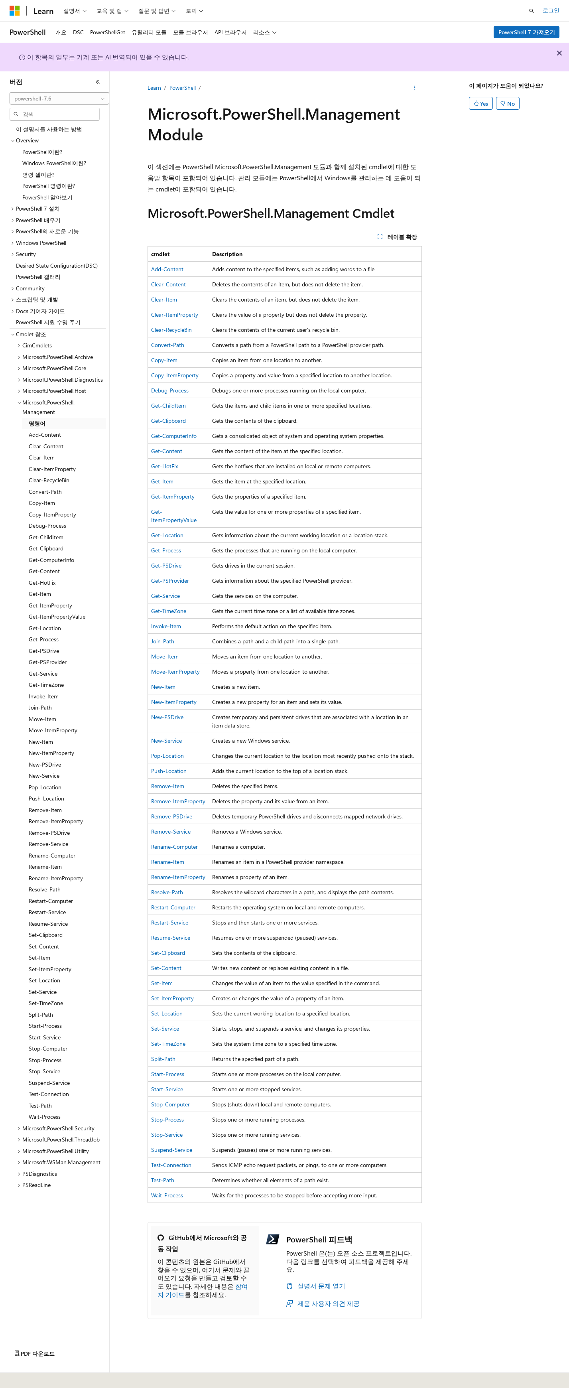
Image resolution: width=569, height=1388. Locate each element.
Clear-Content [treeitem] (46, 446)
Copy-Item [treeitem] (42, 503)
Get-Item (162, 481)
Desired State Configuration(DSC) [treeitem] (57, 265)
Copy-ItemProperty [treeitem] (52, 514)
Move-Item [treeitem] (42, 719)
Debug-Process (170, 390)
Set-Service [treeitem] (43, 992)
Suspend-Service (171, 1149)
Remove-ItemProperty (178, 801)
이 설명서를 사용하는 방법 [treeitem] (49, 129)
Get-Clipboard (168, 420)
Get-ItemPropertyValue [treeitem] (57, 616)
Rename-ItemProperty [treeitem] (56, 878)
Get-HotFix (164, 466)
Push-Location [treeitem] (46, 798)
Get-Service (165, 595)
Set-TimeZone (168, 1043)
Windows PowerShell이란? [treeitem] (54, 163)
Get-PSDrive (166, 565)
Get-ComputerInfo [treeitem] (51, 560)
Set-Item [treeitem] (39, 957)
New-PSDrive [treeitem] (45, 764)
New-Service (166, 740)
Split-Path (163, 1059)
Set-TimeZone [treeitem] (46, 1003)
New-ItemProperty (174, 702)
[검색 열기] (531, 11)
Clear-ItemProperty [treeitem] (52, 469)
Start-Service (167, 1089)
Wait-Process (167, 1195)
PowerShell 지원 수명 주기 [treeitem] (48, 322)
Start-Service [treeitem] (45, 1037)
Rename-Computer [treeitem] (52, 855)
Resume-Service (170, 937)
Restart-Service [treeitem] (47, 912)
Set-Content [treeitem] (44, 946)
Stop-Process (167, 1119)
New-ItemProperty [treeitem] (51, 753)
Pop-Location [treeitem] (45, 787)
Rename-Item (167, 862)
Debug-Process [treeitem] (47, 525)
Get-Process (166, 550)
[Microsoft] (15, 11)
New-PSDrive (167, 717)
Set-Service (165, 1028)
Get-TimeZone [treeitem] (46, 684)
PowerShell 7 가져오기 (526, 32)
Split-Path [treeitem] (41, 1014)
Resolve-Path (167, 892)
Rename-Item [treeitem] (45, 866)
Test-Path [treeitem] (40, 1105)
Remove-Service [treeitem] (48, 844)
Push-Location (169, 771)
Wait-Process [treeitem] (45, 1116)
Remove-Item (167, 786)
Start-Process (167, 1074)
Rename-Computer (174, 846)
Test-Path (162, 1180)
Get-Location (167, 535)
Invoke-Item (166, 626)
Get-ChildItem (168, 405)
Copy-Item (164, 360)
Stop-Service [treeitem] (44, 1071)
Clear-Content (168, 284)
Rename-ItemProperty (178, 877)
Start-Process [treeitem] (45, 1025)
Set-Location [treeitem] (44, 980)
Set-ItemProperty (172, 998)
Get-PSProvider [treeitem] (48, 662)
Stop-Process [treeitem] (45, 1060)
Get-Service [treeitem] (43, 673)
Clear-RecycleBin (171, 329)
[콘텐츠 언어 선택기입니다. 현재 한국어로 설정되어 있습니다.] (26, 1376)
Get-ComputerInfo (174, 436)
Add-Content (167, 269)
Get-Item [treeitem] (40, 593)
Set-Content (166, 968)
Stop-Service (167, 1134)
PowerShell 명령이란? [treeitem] (48, 185)
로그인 (551, 10)
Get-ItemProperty (173, 496)
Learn (154, 87)
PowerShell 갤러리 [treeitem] (38, 276)
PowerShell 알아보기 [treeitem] (47, 197)
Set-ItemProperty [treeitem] (50, 969)
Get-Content (166, 451)
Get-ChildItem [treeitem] (46, 537)
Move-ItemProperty (175, 671)
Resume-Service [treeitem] (48, 923)
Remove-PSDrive (171, 816)
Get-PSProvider (170, 580)
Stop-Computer (170, 1104)
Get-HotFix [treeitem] (42, 582)
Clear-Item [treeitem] (42, 457)
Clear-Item (164, 299)
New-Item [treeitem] (41, 741)
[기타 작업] (414, 88)
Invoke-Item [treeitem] (44, 696)
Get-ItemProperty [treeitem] (50, 605)
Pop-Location (167, 755)
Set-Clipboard (168, 952)
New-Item (163, 686)
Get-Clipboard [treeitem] (46, 548)
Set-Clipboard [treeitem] (46, 934)
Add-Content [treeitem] (45, 434)
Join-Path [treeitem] (40, 707)
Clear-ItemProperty (174, 314)
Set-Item (162, 983)
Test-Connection (171, 1165)
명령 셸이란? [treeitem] (38, 174)
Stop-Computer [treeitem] (48, 1048)
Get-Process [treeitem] (44, 639)
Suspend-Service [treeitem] (49, 1082)
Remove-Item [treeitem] (45, 810)
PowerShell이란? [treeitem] (42, 152)
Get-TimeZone (168, 611)
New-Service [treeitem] (44, 775)
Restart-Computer (173, 907)
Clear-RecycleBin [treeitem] (49, 480)
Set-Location (167, 1013)
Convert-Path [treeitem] (45, 491)
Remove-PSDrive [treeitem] (49, 832)
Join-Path (162, 641)
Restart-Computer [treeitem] (51, 901)
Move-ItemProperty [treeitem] (53, 730)
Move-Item (165, 656)
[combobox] (59, 98)
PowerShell (182, 87)
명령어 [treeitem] (37, 423)
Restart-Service (169, 922)
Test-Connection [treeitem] (49, 1094)
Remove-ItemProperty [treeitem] (56, 821)
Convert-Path (167, 345)
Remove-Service (171, 831)
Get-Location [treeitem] (45, 628)
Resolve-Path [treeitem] (45, 889)
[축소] (97, 82)
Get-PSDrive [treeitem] (44, 651)
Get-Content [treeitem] (44, 571)
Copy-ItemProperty (175, 375)
